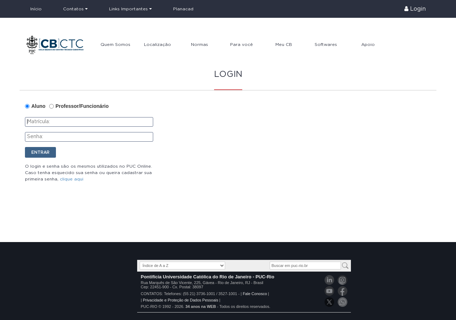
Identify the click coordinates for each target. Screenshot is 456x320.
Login (415, 9)
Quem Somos (115, 44)
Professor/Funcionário (82, 106)
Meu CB (283, 44)
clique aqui (71, 179)
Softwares (326, 44)
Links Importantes (130, 9)
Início (36, 9)
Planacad (183, 9)
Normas (199, 44)
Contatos (75, 9)
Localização (157, 44)
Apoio (368, 44)
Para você (241, 44)
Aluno (38, 106)
